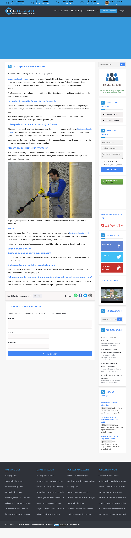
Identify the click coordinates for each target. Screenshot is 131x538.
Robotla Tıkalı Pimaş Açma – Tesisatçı (18, 503)
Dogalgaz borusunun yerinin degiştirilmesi (112, 514)
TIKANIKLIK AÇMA (77, 11)
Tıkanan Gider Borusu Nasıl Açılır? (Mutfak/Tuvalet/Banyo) (81, 498)
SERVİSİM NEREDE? (108, 11)
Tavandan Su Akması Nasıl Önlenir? (80, 509)
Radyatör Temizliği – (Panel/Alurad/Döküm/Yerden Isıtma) (50, 509)
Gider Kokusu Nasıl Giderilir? (109, 404)
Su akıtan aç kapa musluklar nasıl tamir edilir (110, 419)
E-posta (12, 342)
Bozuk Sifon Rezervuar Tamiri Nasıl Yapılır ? (112, 503)
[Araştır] (122, 64)
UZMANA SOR (112, 82)
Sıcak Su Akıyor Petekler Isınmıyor (79, 514)
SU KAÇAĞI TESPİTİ (61, 11)
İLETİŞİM (121, 11)
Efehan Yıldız (15, 74)
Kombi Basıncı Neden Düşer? (77, 476)
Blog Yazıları (29, 74)
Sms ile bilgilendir (110, 161)
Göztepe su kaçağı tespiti (18, 79)
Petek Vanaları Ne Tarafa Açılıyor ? (111, 492)
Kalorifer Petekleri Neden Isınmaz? (48, 514)
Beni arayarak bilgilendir (113, 165)
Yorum (11, 318)
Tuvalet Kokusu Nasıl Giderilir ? (16, 509)
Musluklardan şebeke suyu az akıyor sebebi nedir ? (112, 498)
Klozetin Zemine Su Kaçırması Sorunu (109, 437)
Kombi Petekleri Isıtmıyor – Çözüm (48, 503)
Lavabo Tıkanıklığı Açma (14, 487)
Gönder (112, 169)
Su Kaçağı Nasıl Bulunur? (45, 476)
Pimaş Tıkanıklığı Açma (13, 492)
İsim (10, 332)
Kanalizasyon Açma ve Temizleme (17, 498)
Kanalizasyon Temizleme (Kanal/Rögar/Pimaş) (50, 498)
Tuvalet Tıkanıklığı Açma (14, 481)
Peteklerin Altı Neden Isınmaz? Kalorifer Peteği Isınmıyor (81, 481)
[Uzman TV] (112, 225)
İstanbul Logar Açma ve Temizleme (18, 514)
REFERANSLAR (93, 11)
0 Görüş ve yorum (45, 74)
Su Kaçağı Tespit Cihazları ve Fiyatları (49, 481)
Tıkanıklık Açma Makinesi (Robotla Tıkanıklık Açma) (50, 492)
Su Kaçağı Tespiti (11, 476)
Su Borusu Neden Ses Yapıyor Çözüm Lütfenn (112, 509)
